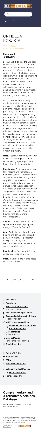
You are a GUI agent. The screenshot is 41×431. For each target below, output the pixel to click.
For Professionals (17, 372)
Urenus (13, 46)
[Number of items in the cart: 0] (9, 21)
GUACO (32, 280)
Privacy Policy (7, 427)
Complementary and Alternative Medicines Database (19, 395)
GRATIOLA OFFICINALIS (15, 280)
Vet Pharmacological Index (18, 322)
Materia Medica (8, 48)
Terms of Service (7, 425)
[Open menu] (5, 20)
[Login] (13, 21)
